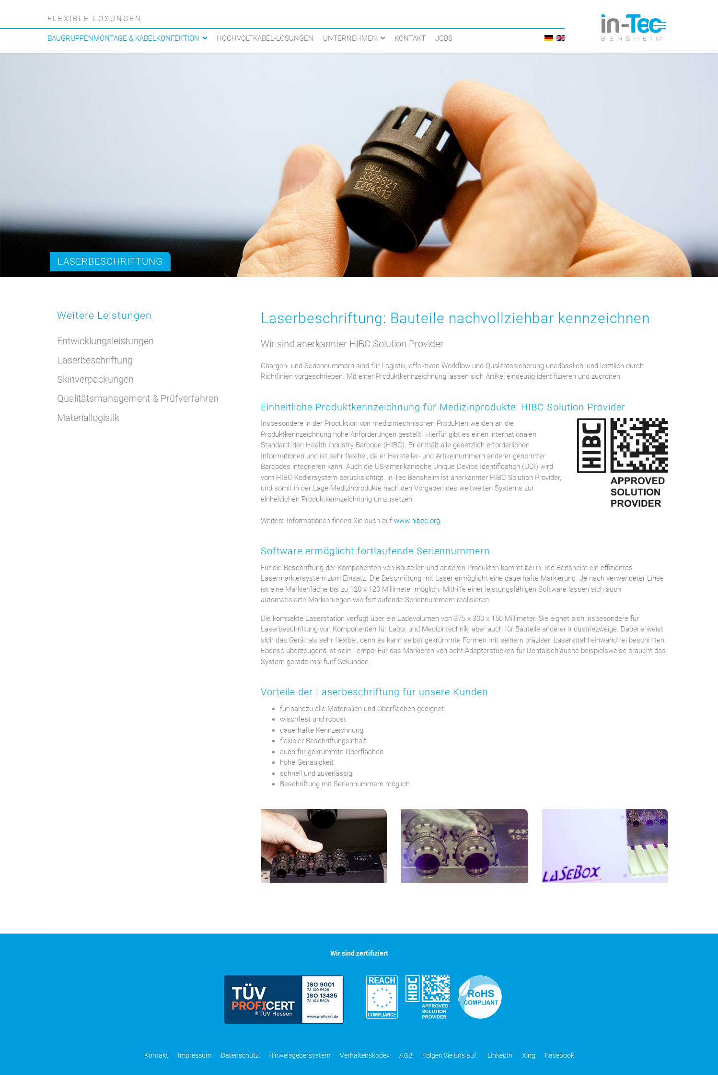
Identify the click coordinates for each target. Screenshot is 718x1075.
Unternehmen (350, 38)
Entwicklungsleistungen (105, 341)
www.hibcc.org (417, 520)
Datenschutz (240, 1055)
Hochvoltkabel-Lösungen (265, 38)
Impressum (194, 1055)
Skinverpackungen (95, 379)
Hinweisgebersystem (299, 1055)
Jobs (443, 38)
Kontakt (410, 38)
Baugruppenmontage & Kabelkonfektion (123, 38)
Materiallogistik (88, 417)
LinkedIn (499, 1055)
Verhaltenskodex (365, 1055)
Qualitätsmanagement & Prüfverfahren (138, 398)
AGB (406, 1055)
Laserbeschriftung (110, 261)
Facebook (559, 1055)
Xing (528, 1055)
